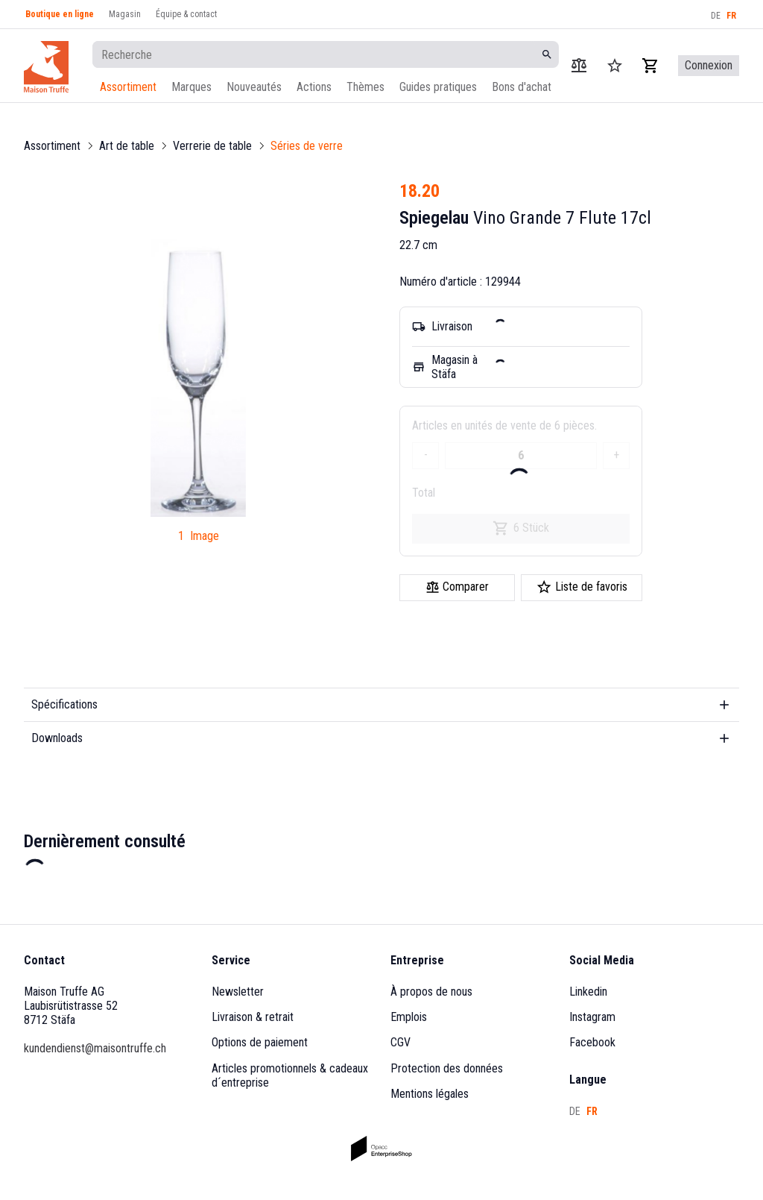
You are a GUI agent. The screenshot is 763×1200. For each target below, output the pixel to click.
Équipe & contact (186, 14)
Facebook (592, 1042)
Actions (314, 87)
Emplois (408, 1017)
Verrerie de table (212, 146)
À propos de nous (431, 991)
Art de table (126, 146)
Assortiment (128, 87)
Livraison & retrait (253, 1017)
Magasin (125, 14)
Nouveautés (254, 87)
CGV (400, 1042)
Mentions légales (429, 1094)
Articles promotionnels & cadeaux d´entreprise (291, 1075)
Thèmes (365, 87)
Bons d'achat (521, 87)
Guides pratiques (438, 87)
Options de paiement (260, 1042)
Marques (191, 87)
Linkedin (588, 991)
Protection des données (446, 1068)
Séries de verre (306, 146)
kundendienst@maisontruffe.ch (95, 1048)
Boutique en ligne (59, 14)
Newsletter (238, 991)
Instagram (592, 1017)
